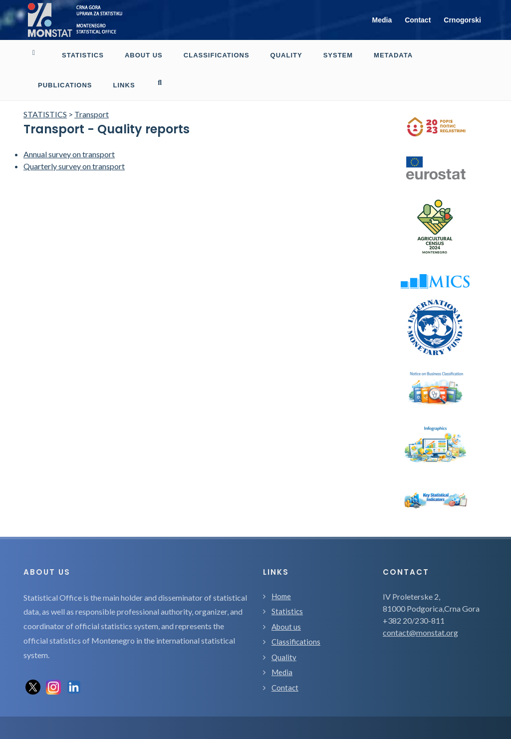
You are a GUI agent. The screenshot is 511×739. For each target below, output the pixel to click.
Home (281, 566)
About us (286, 596)
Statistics (287, 581)
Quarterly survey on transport (74, 136)
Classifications (295, 611)
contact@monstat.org (420, 602)
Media (382, 20)
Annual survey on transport (69, 124)
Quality (283, 627)
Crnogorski (462, 20)
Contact (418, 20)
